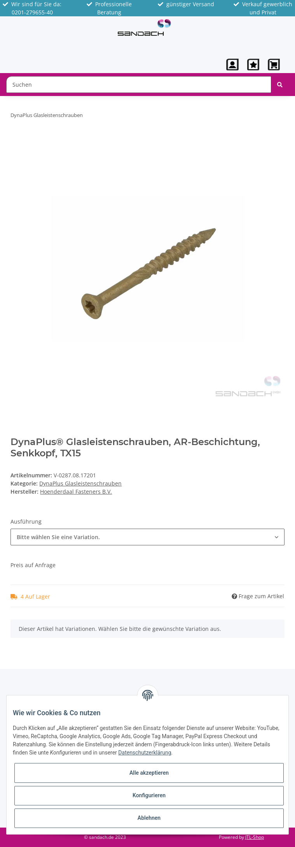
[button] (232, 64)
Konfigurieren (149, 795)
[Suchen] (138, 84)
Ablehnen (149, 818)
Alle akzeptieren (149, 773)
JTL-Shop (254, 837)
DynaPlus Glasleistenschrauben (80, 483)
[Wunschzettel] (253, 64)
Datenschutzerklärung (144, 752)
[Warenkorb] (274, 64)
